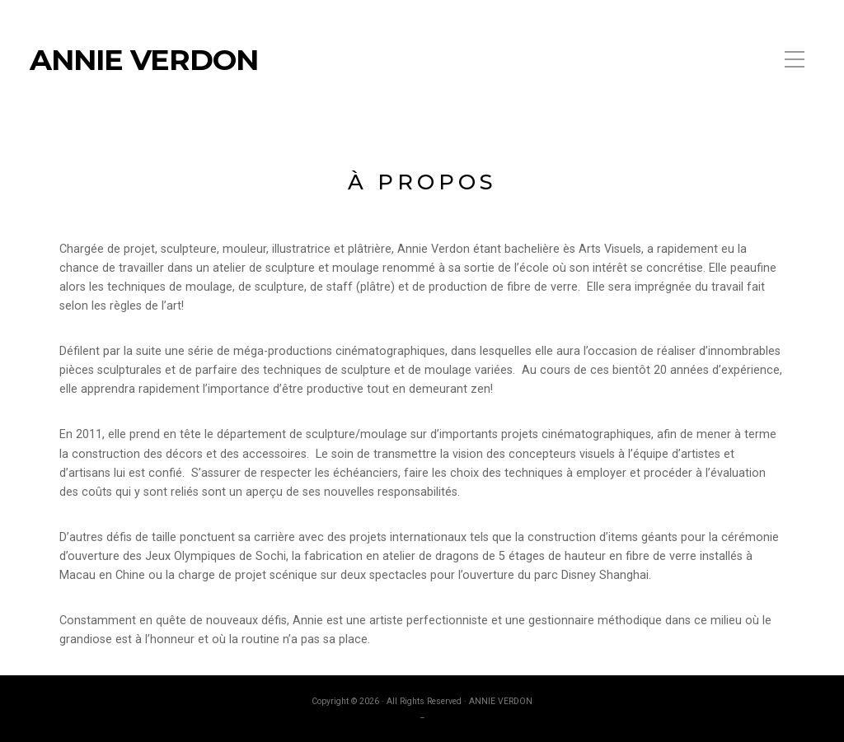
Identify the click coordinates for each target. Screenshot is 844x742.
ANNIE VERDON (144, 60)
